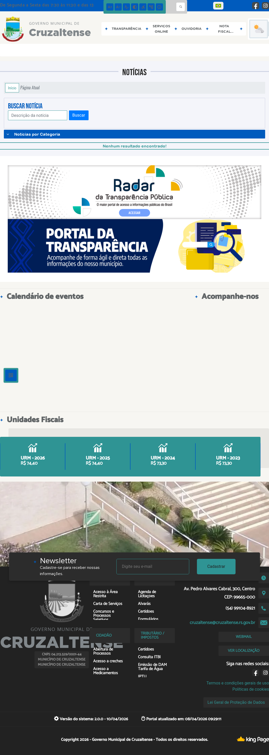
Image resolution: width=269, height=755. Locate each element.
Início (12, 87)
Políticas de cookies (250, 689)
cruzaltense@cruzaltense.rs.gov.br (222, 623)
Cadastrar (216, 566)
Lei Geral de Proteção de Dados (236, 702)
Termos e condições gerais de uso (237, 683)
